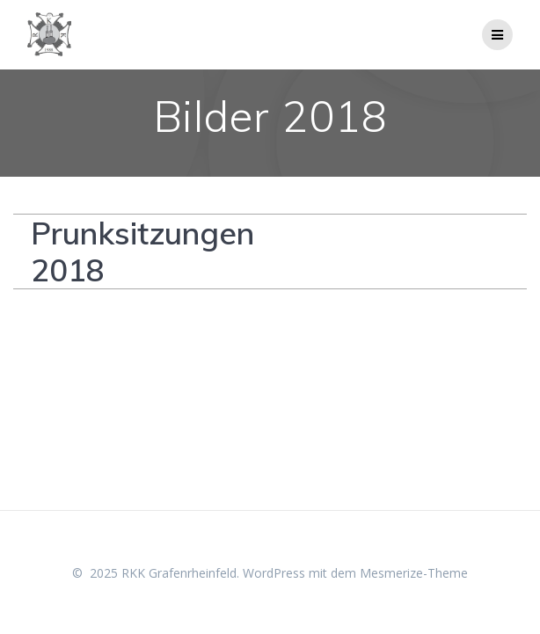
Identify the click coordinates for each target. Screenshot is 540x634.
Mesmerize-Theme (414, 573)
